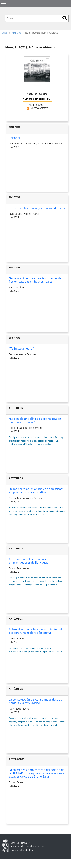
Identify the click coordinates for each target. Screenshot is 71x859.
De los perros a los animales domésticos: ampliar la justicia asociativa (36, 490)
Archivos (16, 32)
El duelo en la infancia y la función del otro (37, 208)
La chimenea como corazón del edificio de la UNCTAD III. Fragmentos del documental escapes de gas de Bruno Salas (37, 773)
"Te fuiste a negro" (21, 348)
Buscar (64, 18)
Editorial (14, 138)
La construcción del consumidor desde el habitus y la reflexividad (36, 701)
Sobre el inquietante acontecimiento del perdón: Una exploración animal (35, 631)
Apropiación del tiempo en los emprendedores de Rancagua (28, 560)
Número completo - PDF (37, 98)
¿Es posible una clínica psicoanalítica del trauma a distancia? (35, 420)
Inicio (5, 32)
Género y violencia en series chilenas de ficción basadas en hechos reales (35, 280)
